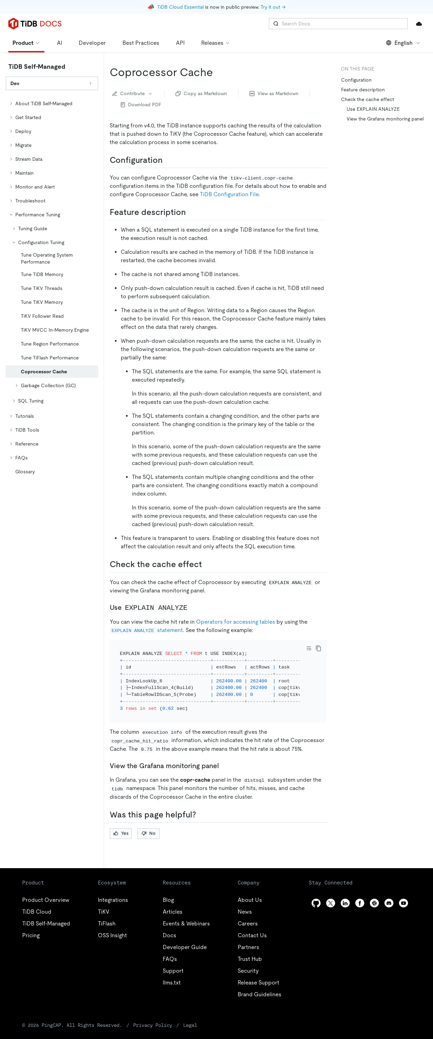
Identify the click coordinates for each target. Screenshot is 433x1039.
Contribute (132, 93)
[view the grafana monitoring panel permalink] (224, 765)
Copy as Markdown (201, 93)
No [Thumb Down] (148, 833)
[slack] (374, 903)
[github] (316, 903)
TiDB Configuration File (229, 194)
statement (146, 630)
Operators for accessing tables (235, 621)
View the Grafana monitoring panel (385, 119)
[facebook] (360, 903)
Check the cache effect (367, 99)
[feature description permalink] (191, 212)
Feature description (363, 89)
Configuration (356, 80)
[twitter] (330, 903)
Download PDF (141, 104)
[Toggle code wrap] (309, 648)
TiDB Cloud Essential (180, 7)
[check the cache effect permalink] (207, 564)
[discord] (389, 903)
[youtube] (403, 903)
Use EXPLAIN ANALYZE (373, 109)
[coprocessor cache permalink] (218, 72)
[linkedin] (345, 903)
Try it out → (273, 7)
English (403, 43)
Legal (190, 1025)
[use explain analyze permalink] (194, 607)
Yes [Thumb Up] (120, 833)
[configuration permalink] (168, 160)
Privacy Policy (152, 1025)
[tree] (52, 287)
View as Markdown (273, 93)
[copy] (318, 648)
